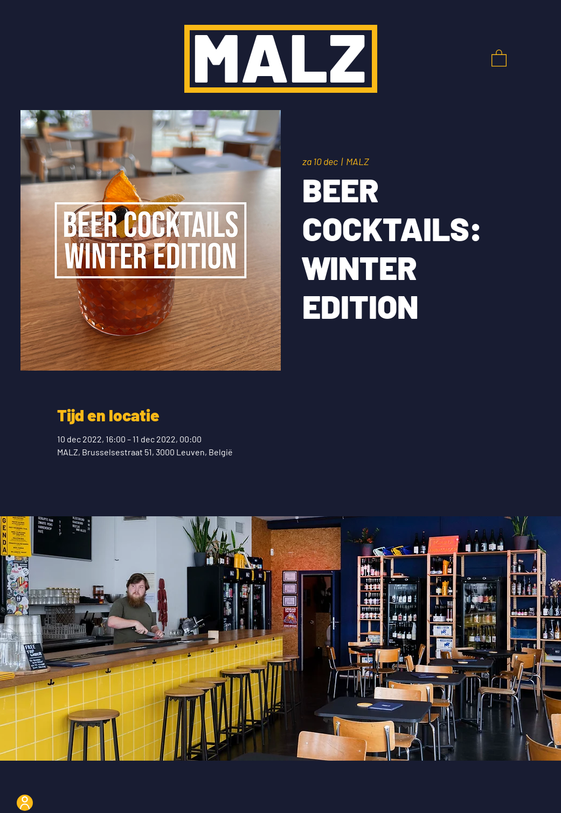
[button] (499, 57)
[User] (25, 803)
